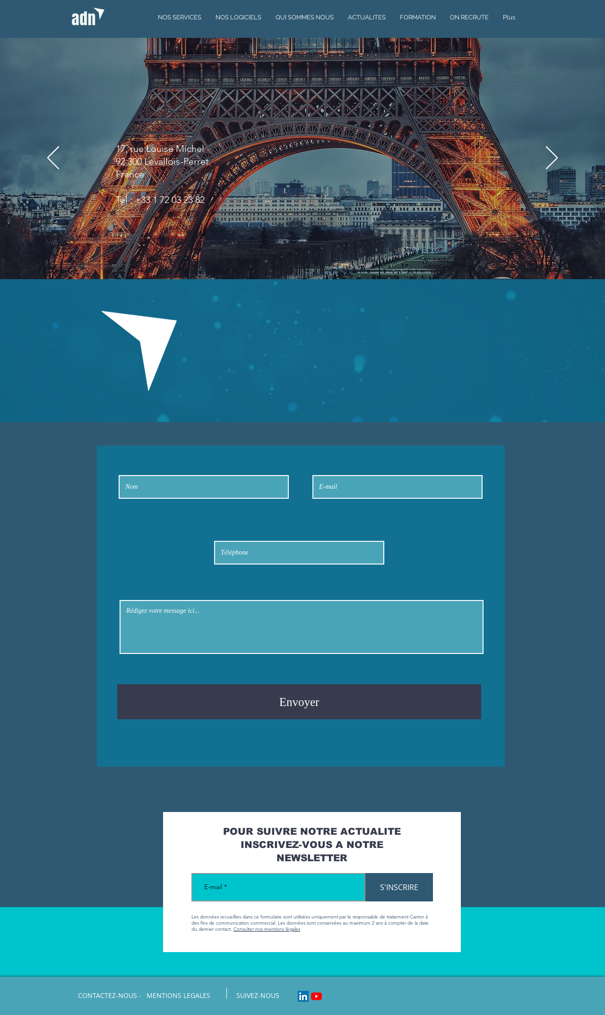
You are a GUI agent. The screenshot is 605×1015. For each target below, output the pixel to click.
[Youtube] (316, 996)
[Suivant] (552, 158)
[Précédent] (53, 158)
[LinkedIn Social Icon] (303, 996)
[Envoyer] (299, 701)
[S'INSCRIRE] (399, 887)
